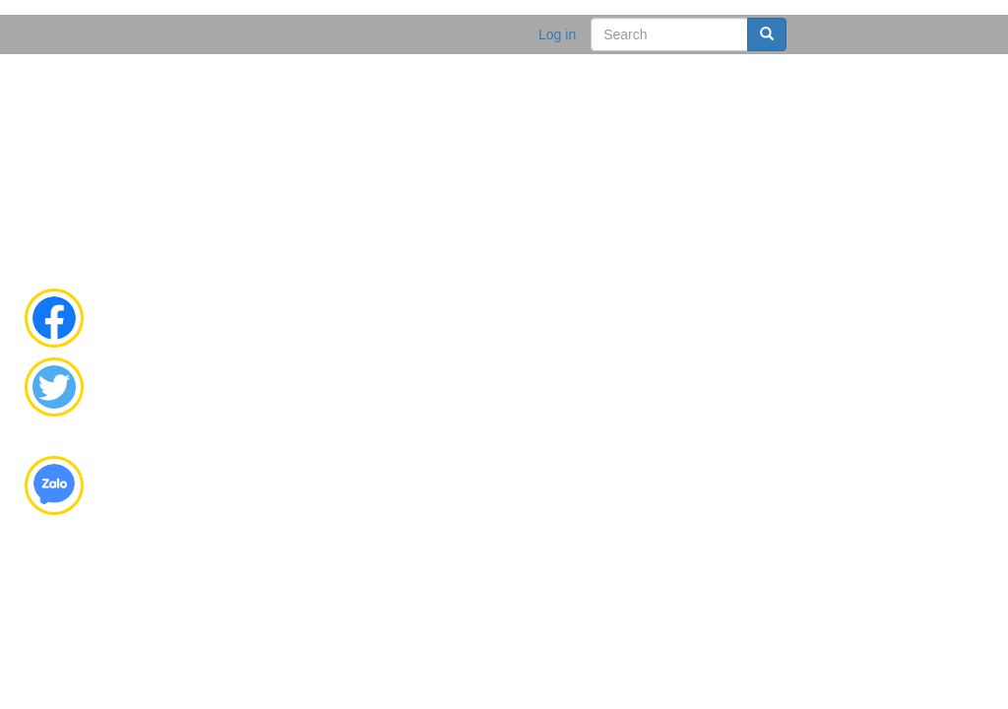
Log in (557, 34)
